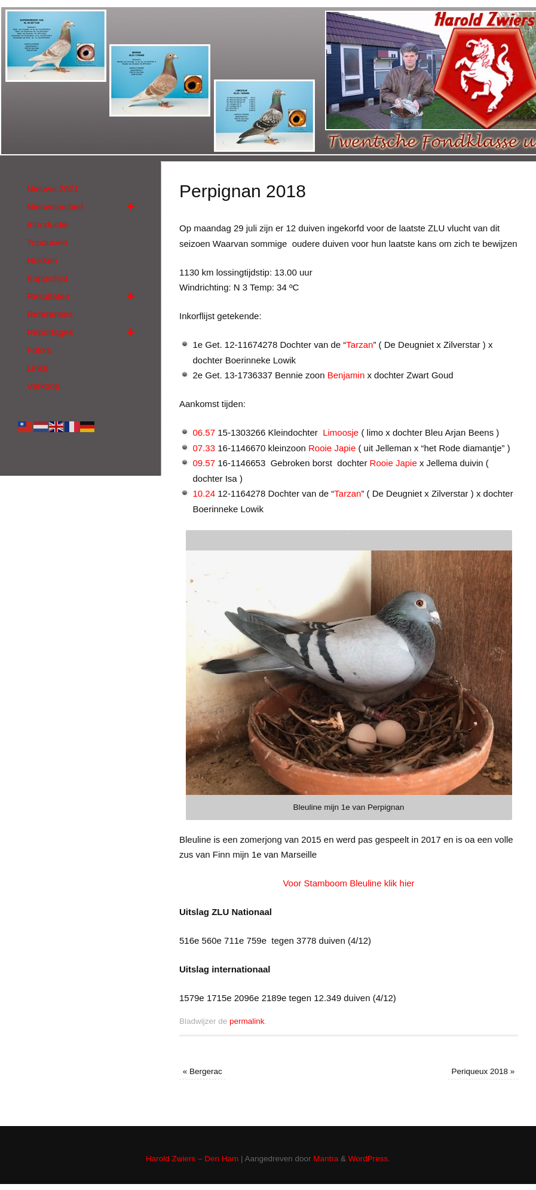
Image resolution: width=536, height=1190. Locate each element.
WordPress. (369, 1158)
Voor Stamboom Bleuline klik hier (348, 883)
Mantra (325, 1158)
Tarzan (359, 344)
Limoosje (339, 432)
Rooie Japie (333, 448)
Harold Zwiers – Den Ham (192, 1158)
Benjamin (346, 375)
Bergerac (202, 1071)
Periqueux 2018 (483, 1071)
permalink (247, 1021)
